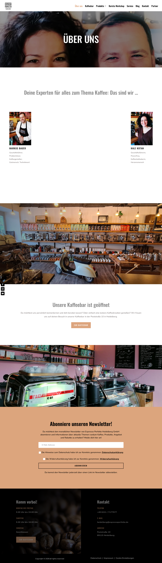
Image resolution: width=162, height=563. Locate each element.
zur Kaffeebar (81, 325)
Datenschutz (96, 558)
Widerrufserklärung (109, 459)
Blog (138, 6)
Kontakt (145, 6)
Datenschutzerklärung (112, 452)
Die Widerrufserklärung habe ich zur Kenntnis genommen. (81, 459)
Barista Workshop (116, 6)
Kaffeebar (89, 6)
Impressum (108, 558)
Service (130, 6)
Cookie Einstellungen (125, 558)
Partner (154, 6)
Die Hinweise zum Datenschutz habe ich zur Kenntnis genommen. (81, 452)
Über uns (79, 6)
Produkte (100, 6)
